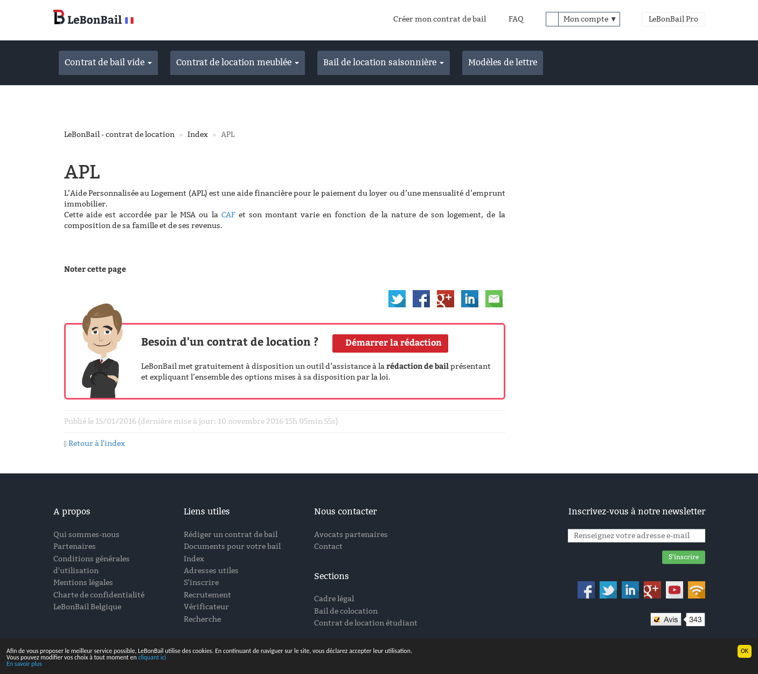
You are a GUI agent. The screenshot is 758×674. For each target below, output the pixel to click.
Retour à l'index (96, 443)
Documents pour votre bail (232, 546)
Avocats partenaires (351, 534)
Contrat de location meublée (237, 62)
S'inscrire (201, 582)
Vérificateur (206, 606)
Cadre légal (334, 598)
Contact (328, 546)
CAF (228, 214)
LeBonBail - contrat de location (119, 134)
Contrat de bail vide (108, 62)
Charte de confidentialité (98, 595)
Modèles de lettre (502, 62)
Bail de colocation (346, 611)
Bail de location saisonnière (383, 62)
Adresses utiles (211, 570)
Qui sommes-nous (86, 534)
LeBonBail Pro (673, 19)
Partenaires (74, 546)
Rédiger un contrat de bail (230, 534)
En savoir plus (24, 664)
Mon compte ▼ (590, 19)
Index (197, 134)
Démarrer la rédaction (393, 342)
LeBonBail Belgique (87, 606)
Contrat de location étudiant (366, 623)
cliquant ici (152, 658)
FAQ (516, 19)
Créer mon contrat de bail (439, 19)
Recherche (202, 619)
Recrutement (207, 595)
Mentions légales (83, 582)
